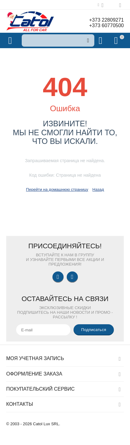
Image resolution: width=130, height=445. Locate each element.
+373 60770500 (106, 25)
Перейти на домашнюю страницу (57, 189)
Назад (98, 189)
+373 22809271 (106, 20)
